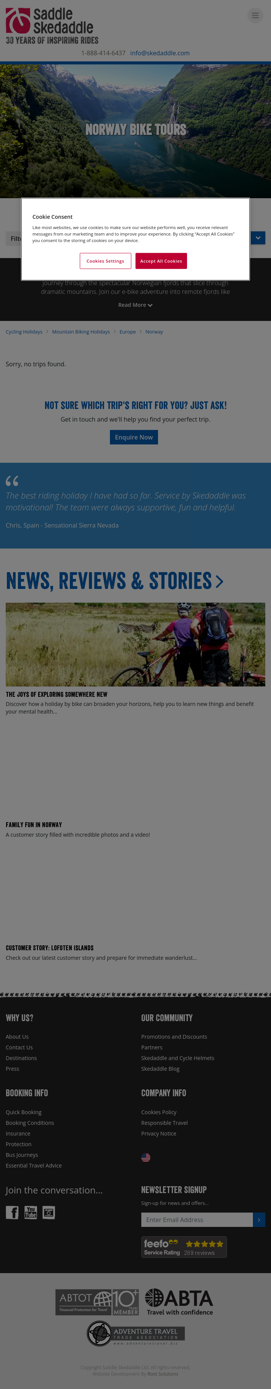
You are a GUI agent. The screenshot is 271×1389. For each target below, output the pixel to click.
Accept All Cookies (161, 261)
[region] (135, 239)
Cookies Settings (105, 261)
